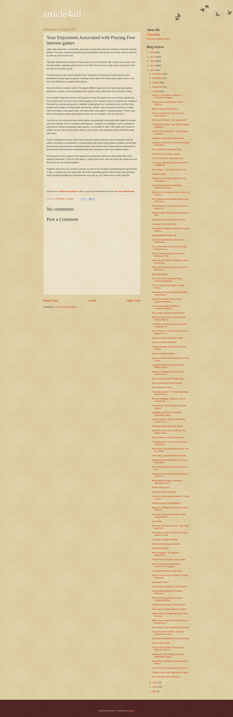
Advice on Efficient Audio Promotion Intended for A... (168, 373)
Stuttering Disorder (160, 548)
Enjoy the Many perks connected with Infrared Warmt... (169, 318)
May (154, 691)
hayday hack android (68, 191)
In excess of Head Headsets (165, 539)
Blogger (130, 711)
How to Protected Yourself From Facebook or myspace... (166, 565)
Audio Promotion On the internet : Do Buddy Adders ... (169, 431)
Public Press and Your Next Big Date (168, 604)
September (157, 87)
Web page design (160, 274)
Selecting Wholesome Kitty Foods (167, 426)
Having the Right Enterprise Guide (167, 338)
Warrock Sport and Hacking (164, 109)
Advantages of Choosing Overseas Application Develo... (168, 655)
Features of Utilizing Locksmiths (166, 544)
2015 (152, 65)
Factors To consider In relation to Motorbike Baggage (167, 96)
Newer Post (50, 300)
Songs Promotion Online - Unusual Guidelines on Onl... (167, 632)
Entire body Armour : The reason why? (169, 120)
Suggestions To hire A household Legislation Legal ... (167, 413)
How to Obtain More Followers (165, 677)
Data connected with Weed (164, 342)
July (154, 682)
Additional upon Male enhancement (168, 138)
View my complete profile (158, 39)
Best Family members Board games (168, 313)
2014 (152, 70)
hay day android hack (124, 191)
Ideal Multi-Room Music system (166, 154)
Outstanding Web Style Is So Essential (169, 586)
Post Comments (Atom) (66, 307)
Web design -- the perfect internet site (169, 169)
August (155, 91)
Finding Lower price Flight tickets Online (170, 672)
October (156, 82)
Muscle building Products (163, 353)
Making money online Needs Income (168, 219)
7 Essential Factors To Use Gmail (167, 571)
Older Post (133, 300)
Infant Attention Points (162, 387)
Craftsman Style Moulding (163, 492)
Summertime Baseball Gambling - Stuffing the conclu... (167, 186)
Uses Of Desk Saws (161, 643)
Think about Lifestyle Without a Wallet (169, 609)
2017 (152, 57)
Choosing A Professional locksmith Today (170, 638)
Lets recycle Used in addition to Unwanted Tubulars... (166, 307)
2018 (152, 52)
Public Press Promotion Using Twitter (169, 559)
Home (92, 300)
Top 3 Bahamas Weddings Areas (167, 149)
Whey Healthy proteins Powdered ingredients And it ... (167, 481)
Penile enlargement (161, 487)
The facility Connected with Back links (169, 455)
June (155, 687)
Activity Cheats (158, 174)
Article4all (155, 34)
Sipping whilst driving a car (164, 235)
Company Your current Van (164, 224)
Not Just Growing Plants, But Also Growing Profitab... (167, 599)
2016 (152, 61)
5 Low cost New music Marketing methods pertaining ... (167, 279)
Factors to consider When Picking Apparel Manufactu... (167, 300)
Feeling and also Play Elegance (166, 503)
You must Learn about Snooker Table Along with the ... (169, 515)
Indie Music (157, 521)
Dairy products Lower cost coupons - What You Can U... (168, 648)
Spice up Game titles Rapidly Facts (168, 378)
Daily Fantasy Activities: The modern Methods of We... (168, 254)
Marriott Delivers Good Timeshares (168, 437)
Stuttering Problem (160, 582)
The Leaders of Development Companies (170, 627)
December (157, 74)
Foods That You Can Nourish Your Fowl (170, 668)
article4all (62, 13)
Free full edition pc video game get (167, 158)
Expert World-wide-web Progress (167, 383)
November (157, 78)
